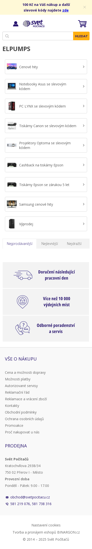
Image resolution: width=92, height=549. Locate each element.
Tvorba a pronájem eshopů (34, 532)
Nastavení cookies (46, 525)
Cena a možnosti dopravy (25, 372)
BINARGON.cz (68, 532)
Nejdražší (74, 243)
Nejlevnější (49, 243)
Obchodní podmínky (21, 412)
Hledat (81, 36)
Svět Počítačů (33, 23)
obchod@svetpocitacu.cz (30, 497)
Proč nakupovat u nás (22, 432)
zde (65, 10)
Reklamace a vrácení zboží (26, 399)
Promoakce (14, 425)
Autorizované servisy (21, 385)
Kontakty (12, 405)
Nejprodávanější (19, 243)
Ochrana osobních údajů (24, 418)
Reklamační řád (17, 392)
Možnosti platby (17, 379)
